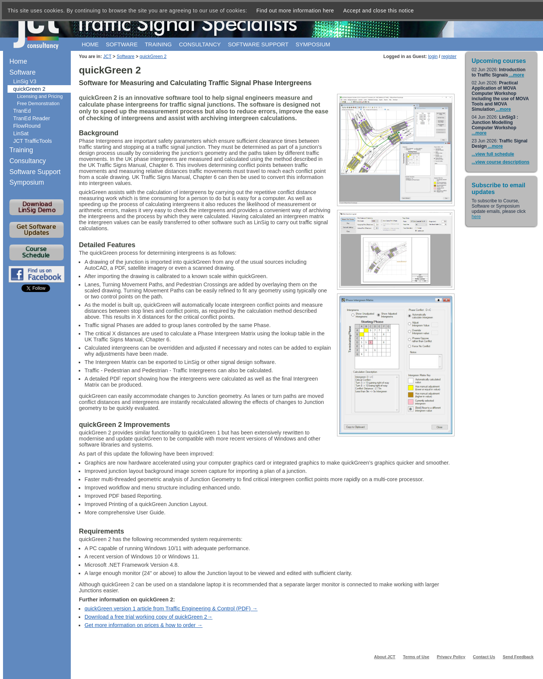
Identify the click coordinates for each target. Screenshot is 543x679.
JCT (107, 56)
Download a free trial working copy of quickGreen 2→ (148, 617)
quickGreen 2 (153, 56)
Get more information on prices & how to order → (143, 625)
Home (90, 44)
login (433, 56)
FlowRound (27, 126)
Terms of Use (416, 657)
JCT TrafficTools (32, 141)
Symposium (313, 44)
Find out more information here (295, 11)
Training (158, 44)
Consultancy (200, 44)
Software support (258, 44)
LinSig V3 (25, 81)
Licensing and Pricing (40, 96)
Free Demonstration (38, 103)
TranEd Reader (31, 118)
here (476, 216)
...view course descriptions (500, 162)
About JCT (384, 657)
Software (121, 44)
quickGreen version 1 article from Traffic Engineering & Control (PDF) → (171, 609)
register (448, 56)
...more (516, 75)
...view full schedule (493, 154)
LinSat (21, 133)
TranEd (22, 111)
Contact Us (484, 657)
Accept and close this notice (378, 11)
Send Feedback (518, 657)
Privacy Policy (451, 657)
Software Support (35, 172)
